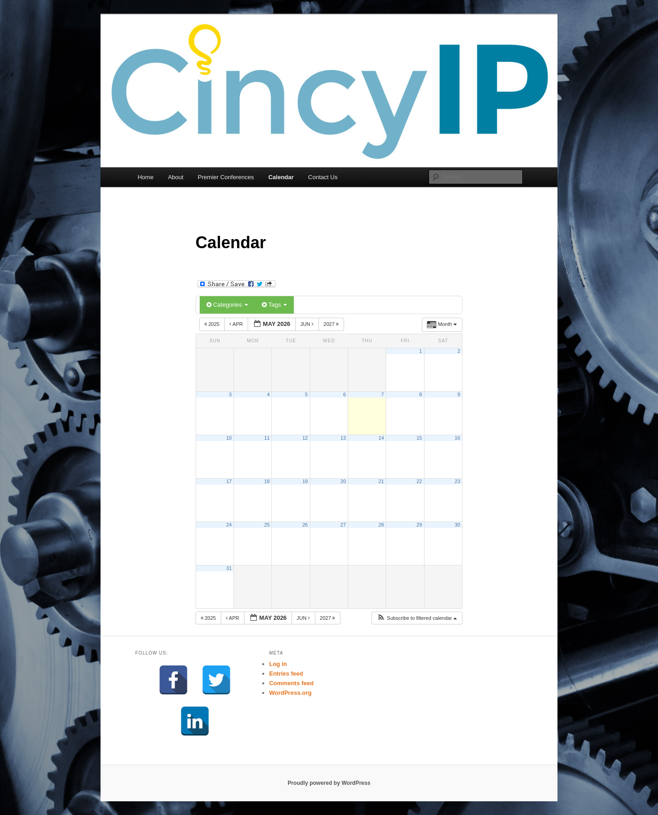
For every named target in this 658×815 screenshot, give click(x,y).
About (175, 177)
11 (267, 438)
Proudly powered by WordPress (328, 783)
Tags (274, 304)
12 (305, 438)
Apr (236, 324)
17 (229, 481)
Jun (307, 324)
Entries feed (286, 673)
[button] (417, 618)
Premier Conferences (226, 177)
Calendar (281, 177)
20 (343, 481)
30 (457, 524)
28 (381, 524)
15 (419, 438)
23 (457, 481)
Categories (227, 304)
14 (381, 438)
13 (343, 438)
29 (419, 524)
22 (419, 481)
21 (381, 481)
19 (305, 481)
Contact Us (322, 177)
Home (146, 177)
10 (229, 438)
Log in (278, 664)
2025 (212, 324)
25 (267, 524)
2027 (332, 324)
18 (267, 481)
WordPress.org (290, 692)
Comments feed (291, 683)
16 (457, 438)
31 (229, 568)
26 (305, 524)
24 (229, 524)
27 (343, 524)
